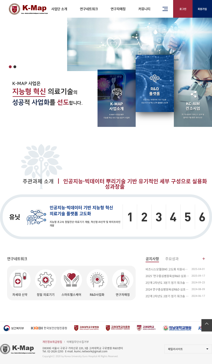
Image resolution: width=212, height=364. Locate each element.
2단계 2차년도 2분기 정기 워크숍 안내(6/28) (175, 296)
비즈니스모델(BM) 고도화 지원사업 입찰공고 (175, 269)
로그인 (182, 9)
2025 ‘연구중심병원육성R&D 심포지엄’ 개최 (175, 275)
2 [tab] (14, 66)
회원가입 (202, 9)
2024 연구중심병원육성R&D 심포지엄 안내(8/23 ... (175, 289)
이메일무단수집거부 (78, 341)
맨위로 (206, 325)
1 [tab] (10, 66)
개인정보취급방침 (52, 341)
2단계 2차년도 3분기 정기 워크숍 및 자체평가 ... (175, 282)
